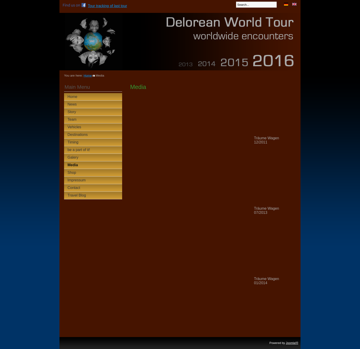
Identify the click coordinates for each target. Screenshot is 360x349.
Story (72, 112)
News (72, 104)
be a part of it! (79, 150)
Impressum (77, 180)
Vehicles (74, 127)
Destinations (78, 135)
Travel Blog (77, 195)
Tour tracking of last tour (107, 6)
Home (88, 75)
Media (73, 165)
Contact (74, 188)
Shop (72, 172)
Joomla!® (292, 343)
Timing (73, 142)
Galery (73, 157)
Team (72, 119)
